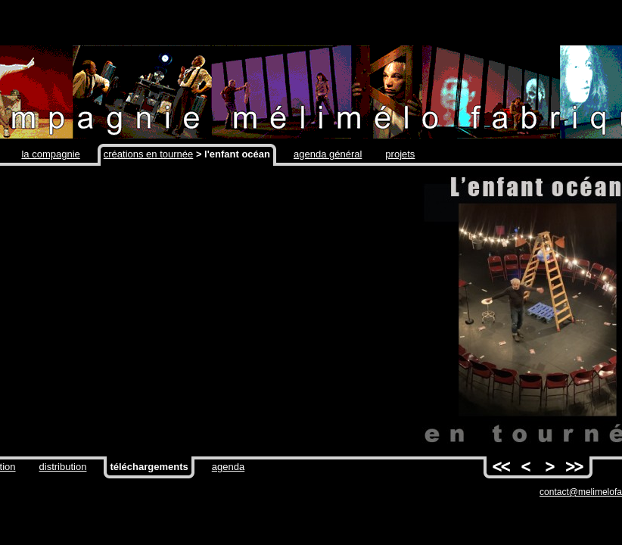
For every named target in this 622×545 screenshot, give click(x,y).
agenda (228, 466)
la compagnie (50, 154)
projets (400, 154)
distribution (63, 466)
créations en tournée (149, 154)
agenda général (328, 154)
